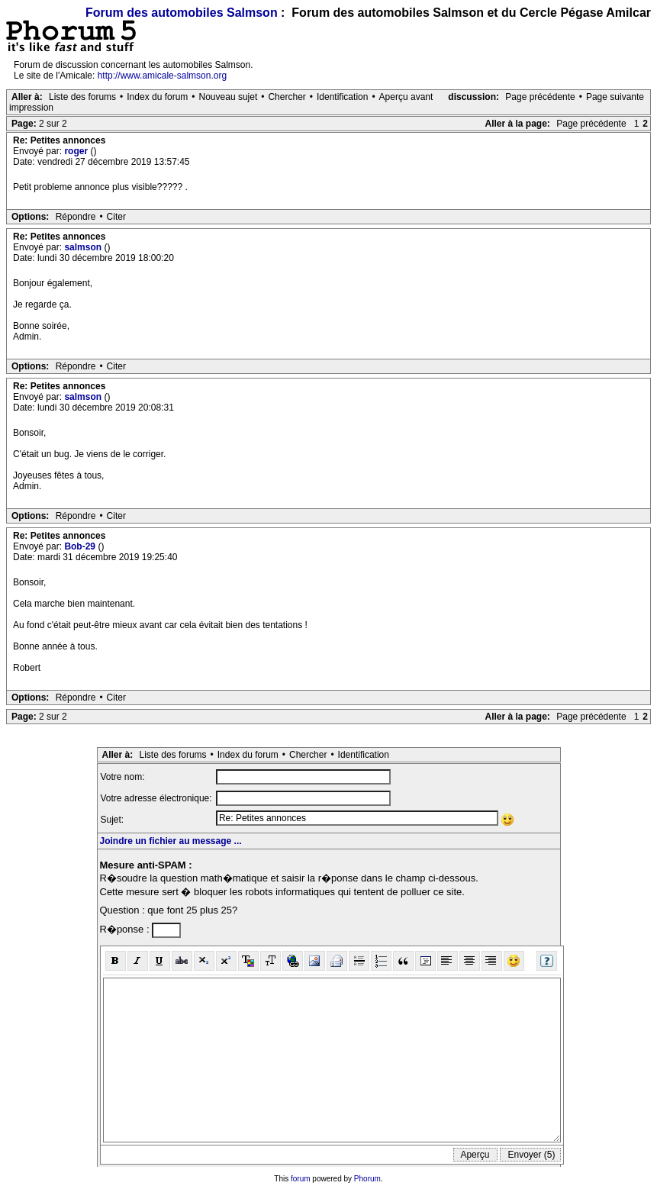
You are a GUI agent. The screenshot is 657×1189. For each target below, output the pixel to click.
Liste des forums (82, 97)
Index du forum (157, 97)
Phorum (367, 1178)
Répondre (76, 216)
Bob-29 (81, 546)
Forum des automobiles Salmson (181, 12)
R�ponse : (126, 929)
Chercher (286, 97)
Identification (342, 97)
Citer (116, 216)
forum (301, 1178)
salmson (84, 247)
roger (77, 151)
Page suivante (615, 97)
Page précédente (540, 97)
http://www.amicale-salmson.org (162, 75)
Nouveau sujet (228, 97)
